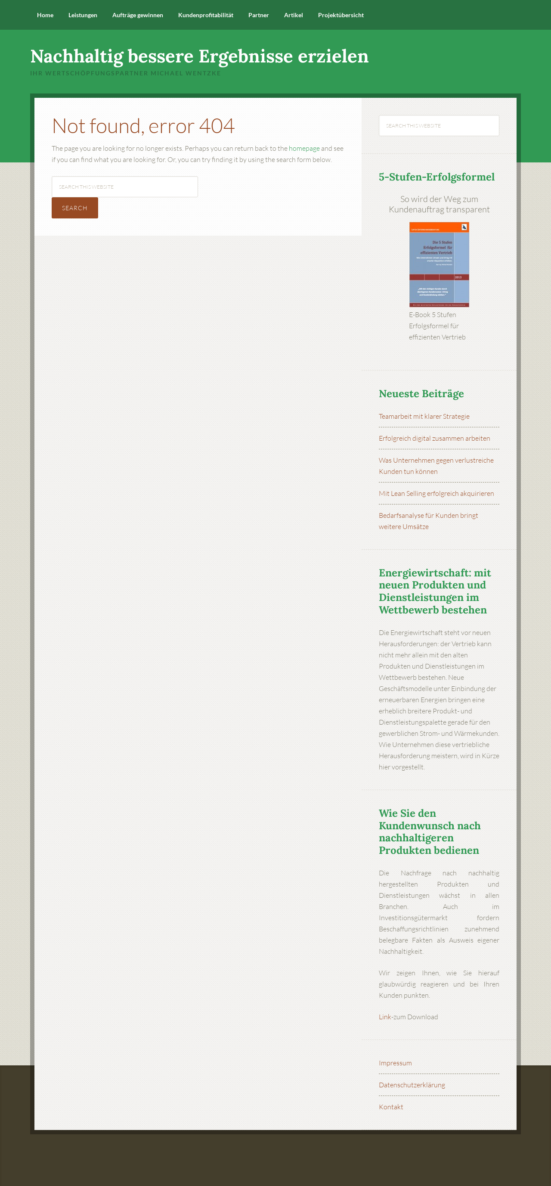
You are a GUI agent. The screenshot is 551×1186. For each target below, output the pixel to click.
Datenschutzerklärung (412, 1084)
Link (385, 1016)
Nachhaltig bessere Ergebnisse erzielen (199, 56)
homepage (304, 148)
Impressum (395, 1062)
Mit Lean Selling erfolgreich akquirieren (436, 493)
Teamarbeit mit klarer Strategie (424, 416)
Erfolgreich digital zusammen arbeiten (434, 438)
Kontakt (391, 1106)
